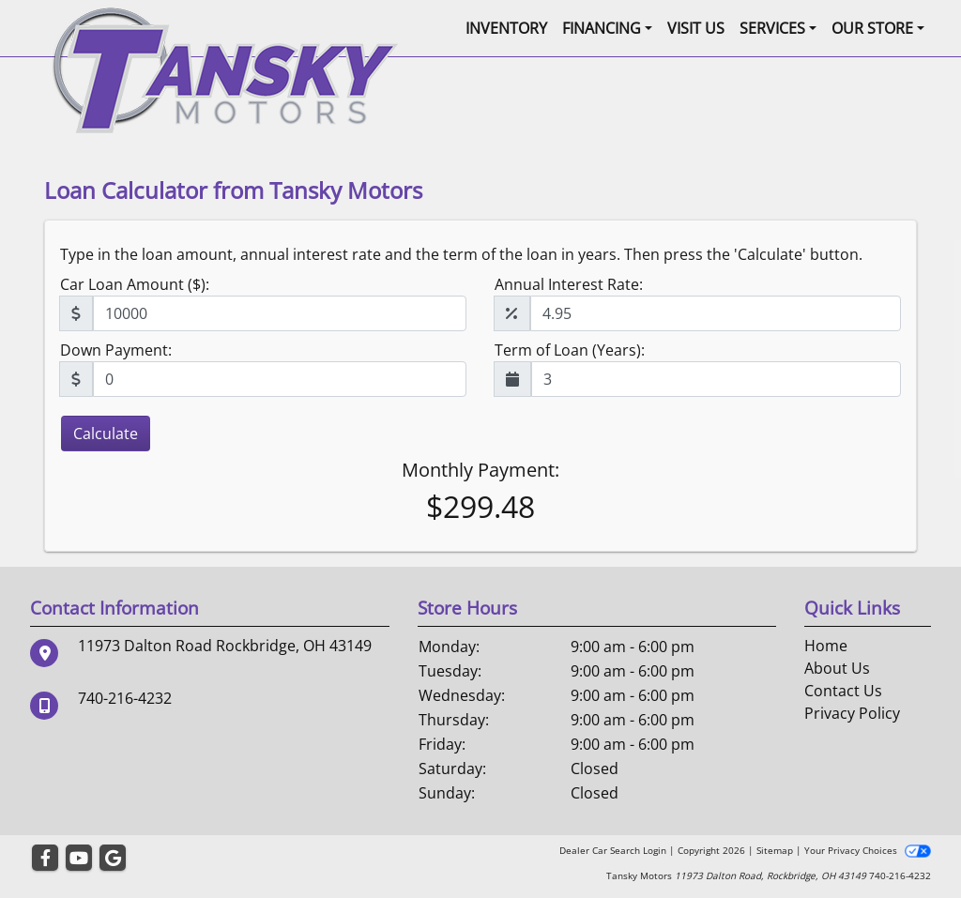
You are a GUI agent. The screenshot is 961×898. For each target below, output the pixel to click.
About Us (837, 668)
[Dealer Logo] (225, 68)
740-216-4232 (125, 698)
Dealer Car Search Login (612, 850)
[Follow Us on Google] (112, 858)
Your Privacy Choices (867, 850)
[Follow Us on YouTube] (79, 858)
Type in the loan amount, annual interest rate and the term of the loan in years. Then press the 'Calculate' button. (461, 254)
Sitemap (774, 850)
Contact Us (843, 690)
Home (825, 645)
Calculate (105, 433)
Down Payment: (116, 350)
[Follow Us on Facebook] (45, 858)
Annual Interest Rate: (569, 284)
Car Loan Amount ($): (134, 284)
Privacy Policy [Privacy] (852, 713)
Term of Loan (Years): (570, 350)
